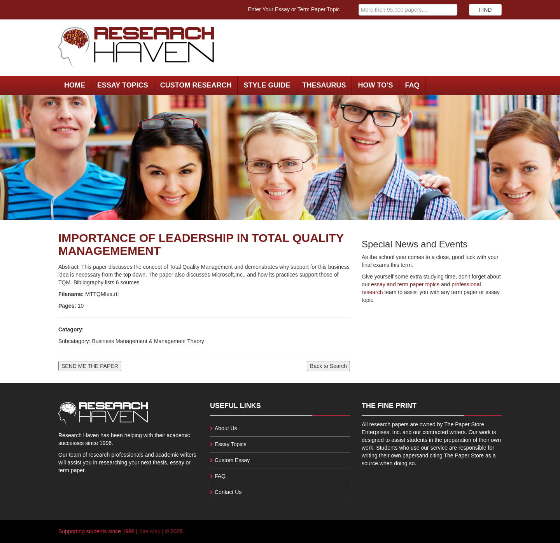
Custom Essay (232, 460)
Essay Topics (122, 85)
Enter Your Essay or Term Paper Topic (294, 9)
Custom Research (196, 85)
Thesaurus (324, 85)
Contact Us (228, 492)
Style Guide (266, 85)
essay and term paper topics (404, 284)
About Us (226, 428)
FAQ (412, 85)
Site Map (150, 531)
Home (74, 85)
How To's (375, 85)
